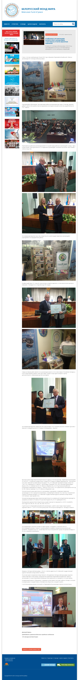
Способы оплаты (67, 665)
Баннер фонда (50, 665)
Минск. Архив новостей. (51, 34)
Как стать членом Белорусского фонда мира (11, 33)
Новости (6, 24)
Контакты (42, 24)
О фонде (23, 24)
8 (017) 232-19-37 (9, 659)
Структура (15, 24)
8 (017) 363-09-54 (9, 660)
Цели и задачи (32, 24)
